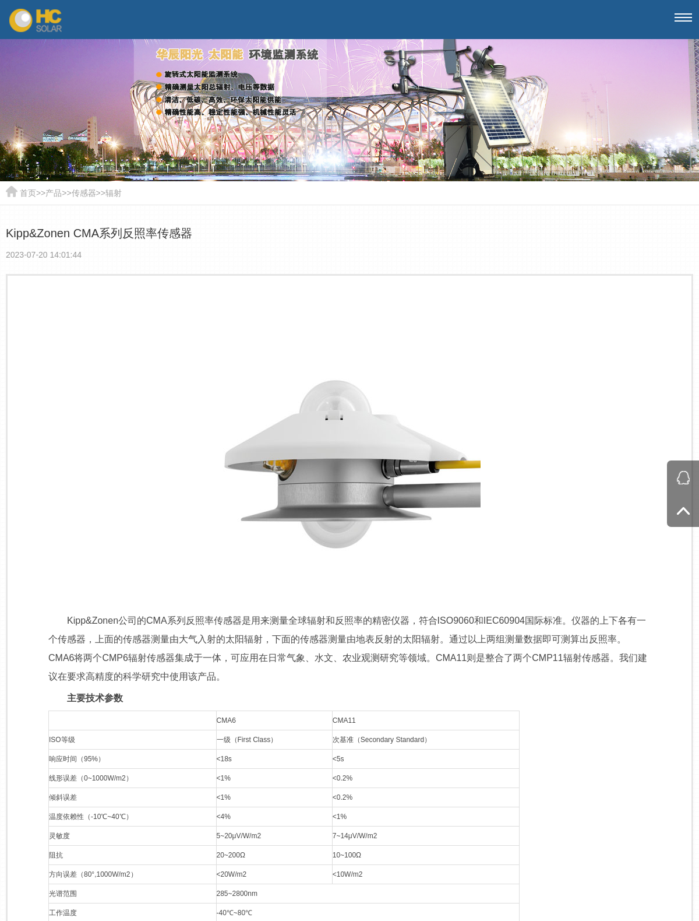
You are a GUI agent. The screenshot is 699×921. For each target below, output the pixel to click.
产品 (53, 193)
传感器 (84, 193)
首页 (28, 193)
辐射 (113, 193)
